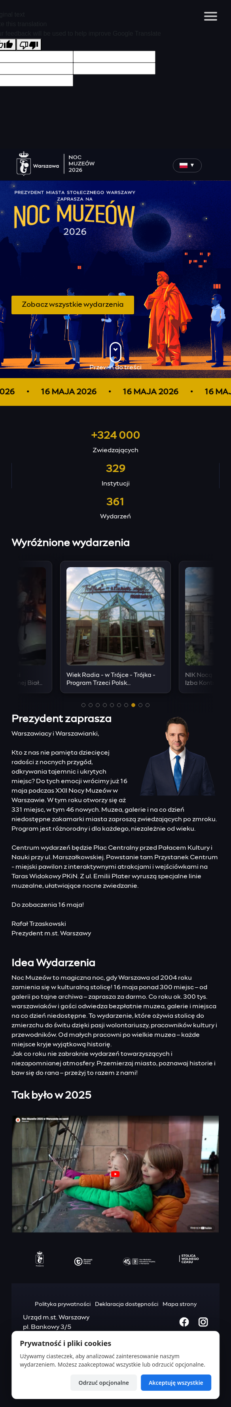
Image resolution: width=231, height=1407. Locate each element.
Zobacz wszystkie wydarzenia (73, 304)
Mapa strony (180, 1304)
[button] (83, 705)
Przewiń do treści (115, 356)
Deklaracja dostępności (126, 1304)
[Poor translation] (29, 44)
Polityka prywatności (63, 1304)
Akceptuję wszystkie (176, 1382)
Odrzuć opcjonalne (103, 1382)
